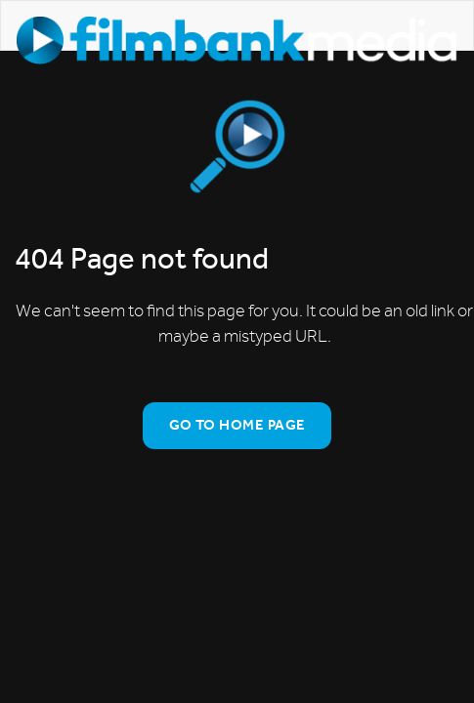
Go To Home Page (237, 425)
